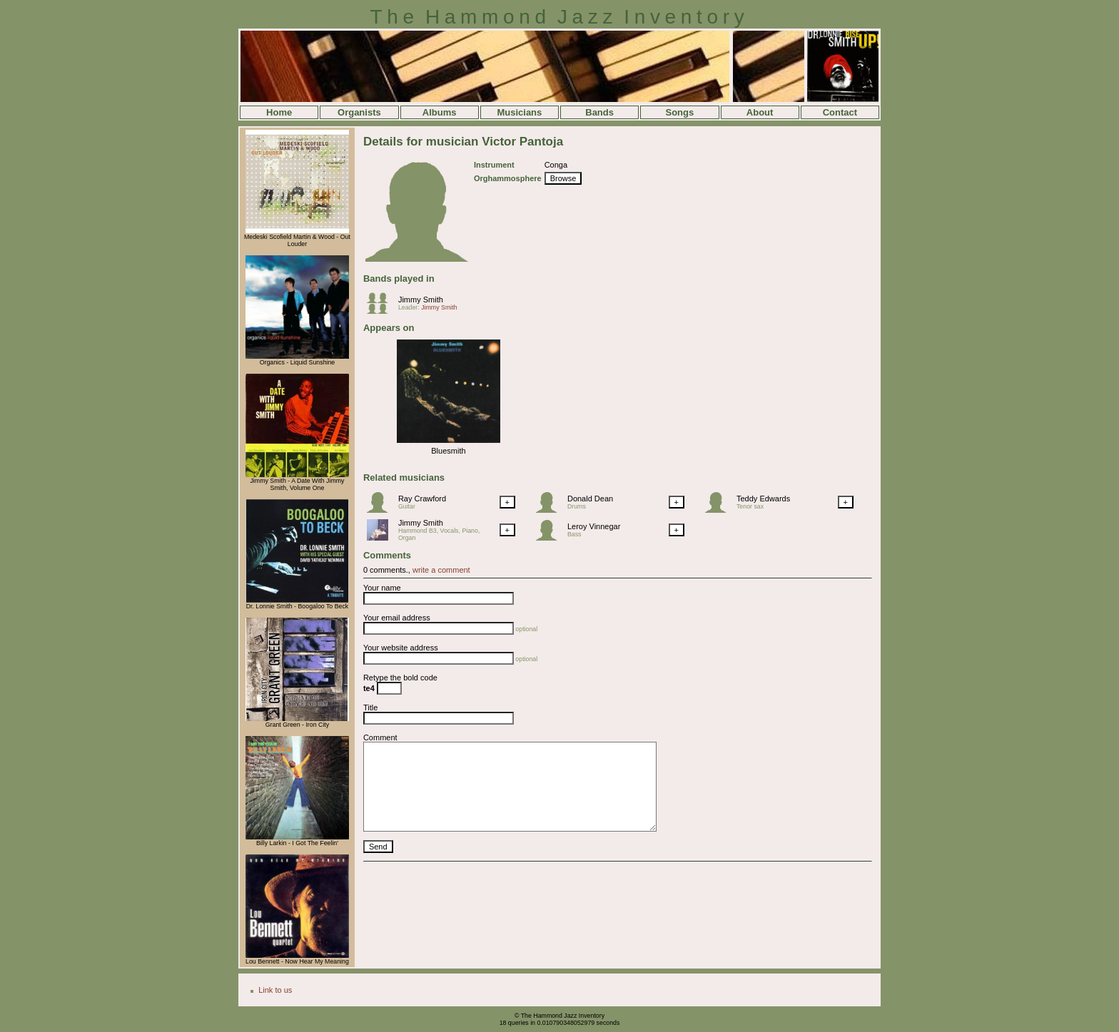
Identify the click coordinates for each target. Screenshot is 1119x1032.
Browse (563, 178)
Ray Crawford (422, 498)
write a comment (441, 570)
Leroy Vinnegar (593, 526)
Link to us (275, 990)
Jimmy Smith (420, 299)
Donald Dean (590, 498)
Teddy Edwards (763, 498)
